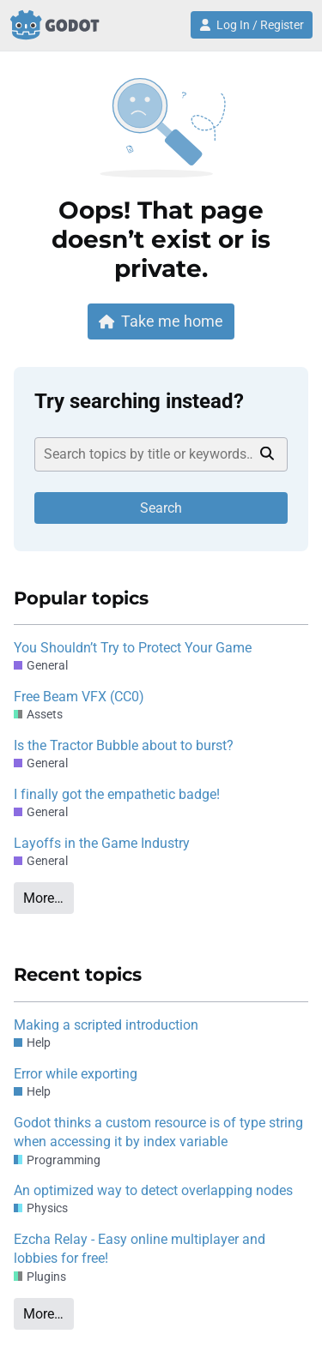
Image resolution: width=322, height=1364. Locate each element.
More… (43, 898)
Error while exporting (75, 1074)
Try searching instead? (139, 401)
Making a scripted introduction (106, 1025)
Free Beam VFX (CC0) (79, 696)
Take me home (161, 321)
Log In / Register (251, 25)
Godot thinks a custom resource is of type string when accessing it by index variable (158, 1132)
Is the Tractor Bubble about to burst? (124, 745)
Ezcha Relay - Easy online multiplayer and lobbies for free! (139, 1248)
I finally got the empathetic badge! (117, 794)
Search (161, 508)
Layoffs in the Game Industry (102, 843)
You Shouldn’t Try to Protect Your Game (133, 648)
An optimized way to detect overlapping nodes (153, 1190)
